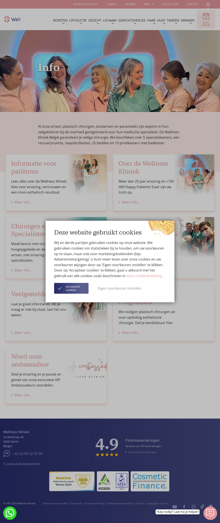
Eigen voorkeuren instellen (119, 288)
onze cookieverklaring (144, 275)
